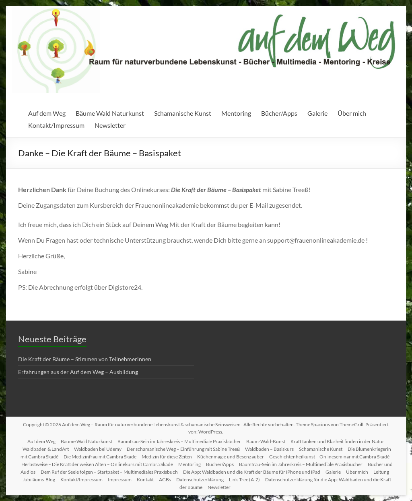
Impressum (120, 479)
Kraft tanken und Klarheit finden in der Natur (337, 441)
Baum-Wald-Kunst (265, 441)
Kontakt (145, 479)
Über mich (352, 113)
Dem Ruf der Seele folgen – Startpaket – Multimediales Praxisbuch (109, 472)
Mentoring (236, 113)
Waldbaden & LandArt (46, 449)
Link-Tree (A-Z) (244, 479)
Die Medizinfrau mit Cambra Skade (100, 457)
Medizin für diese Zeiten (167, 457)
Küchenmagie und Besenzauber (230, 457)
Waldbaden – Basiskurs (269, 449)
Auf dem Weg (47, 113)
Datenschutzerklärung (200, 479)
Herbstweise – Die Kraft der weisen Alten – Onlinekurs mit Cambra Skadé (97, 464)
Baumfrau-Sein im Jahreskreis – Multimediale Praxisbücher (179, 441)
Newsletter (110, 125)
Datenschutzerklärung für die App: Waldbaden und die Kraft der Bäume (285, 483)
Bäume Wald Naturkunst (110, 113)
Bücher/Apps (279, 113)
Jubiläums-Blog (39, 479)
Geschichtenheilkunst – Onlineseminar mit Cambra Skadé (329, 457)
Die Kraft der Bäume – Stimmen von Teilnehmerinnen (84, 359)
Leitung (381, 472)
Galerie (317, 113)
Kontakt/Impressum (56, 125)
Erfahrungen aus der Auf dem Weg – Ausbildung (78, 371)
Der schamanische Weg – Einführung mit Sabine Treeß (183, 449)
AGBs (165, 479)
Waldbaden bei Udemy (98, 449)
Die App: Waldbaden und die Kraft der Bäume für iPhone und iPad (251, 472)
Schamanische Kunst (182, 113)
